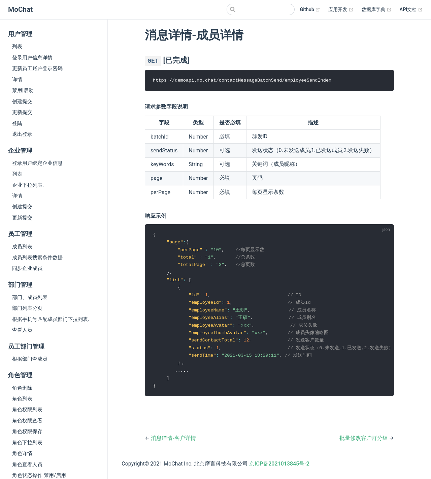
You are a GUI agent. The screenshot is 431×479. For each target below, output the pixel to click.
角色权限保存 (27, 431)
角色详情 (22, 453)
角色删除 (22, 388)
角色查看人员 (27, 464)
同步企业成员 (27, 268)
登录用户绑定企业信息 (37, 163)
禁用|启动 (23, 90)
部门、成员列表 (29, 297)
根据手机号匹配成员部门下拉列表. (50, 319)
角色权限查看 (27, 421)
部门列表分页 (27, 308)
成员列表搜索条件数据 (37, 258)
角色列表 (22, 399)
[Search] (261, 9)
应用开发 (341, 9)
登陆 (17, 123)
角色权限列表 (27, 410)
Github (310, 9)
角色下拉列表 (27, 443)
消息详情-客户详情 (173, 443)
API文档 (411, 9)
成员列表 (22, 247)
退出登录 (22, 134)
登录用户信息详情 (32, 58)
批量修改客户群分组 (364, 443)
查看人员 (22, 330)
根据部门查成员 (29, 359)
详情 (17, 80)
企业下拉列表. (28, 185)
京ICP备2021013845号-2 (279, 468)
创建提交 (22, 101)
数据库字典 (377, 9)
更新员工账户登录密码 (37, 68)
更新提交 (22, 112)
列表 (17, 46)
